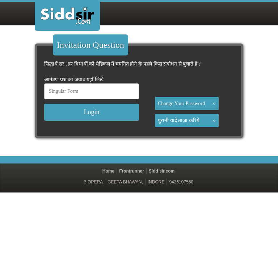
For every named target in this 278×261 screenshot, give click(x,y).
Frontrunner (131, 171)
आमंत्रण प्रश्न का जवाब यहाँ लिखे (74, 79)
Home (108, 171)
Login (92, 112)
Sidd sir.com (161, 171)
